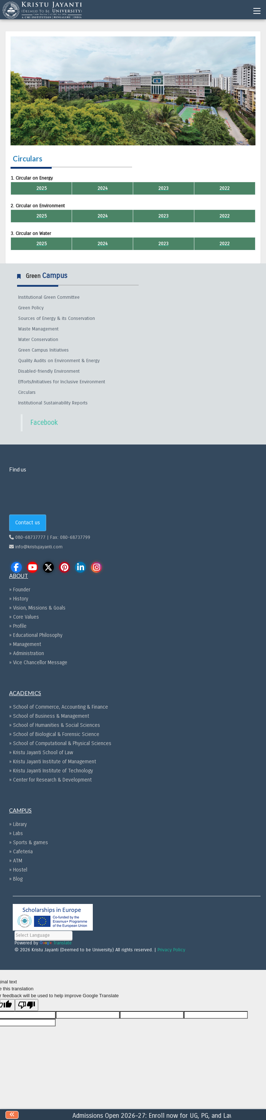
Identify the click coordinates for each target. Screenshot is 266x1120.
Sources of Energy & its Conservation (56, 318)
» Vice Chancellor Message (38, 662)
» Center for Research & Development (50, 780)
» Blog (16, 879)
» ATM (15, 861)
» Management (25, 644)
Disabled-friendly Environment (49, 371)
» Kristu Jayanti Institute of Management (52, 762)
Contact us (27, 522)
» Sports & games (28, 842)
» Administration (26, 653)
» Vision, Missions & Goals (37, 608)
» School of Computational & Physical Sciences (60, 743)
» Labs (16, 833)
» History (18, 599)
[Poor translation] (26, 1005)
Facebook (44, 423)
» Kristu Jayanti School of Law (41, 752)
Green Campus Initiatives (43, 350)
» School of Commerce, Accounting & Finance (58, 707)
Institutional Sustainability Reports (53, 403)
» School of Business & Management (49, 716)
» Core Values (24, 617)
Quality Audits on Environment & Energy (59, 361)
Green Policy (31, 308)
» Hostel (18, 870)
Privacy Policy (171, 950)
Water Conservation (38, 339)
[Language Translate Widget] (43, 935)
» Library (18, 824)
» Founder (19, 590)
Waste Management (38, 329)
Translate (56, 943)
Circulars (27, 392)
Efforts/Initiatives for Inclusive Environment (61, 382)
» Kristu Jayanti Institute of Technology (51, 771)
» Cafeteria (21, 852)
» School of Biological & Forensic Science (54, 734)
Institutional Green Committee (49, 297)
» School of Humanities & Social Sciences (54, 725)
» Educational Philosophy (35, 635)
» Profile (18, 626)
